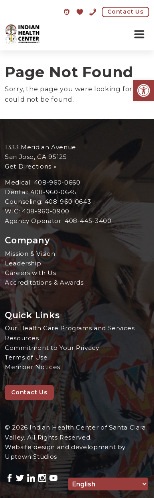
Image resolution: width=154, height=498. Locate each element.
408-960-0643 (68, 201)
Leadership (23, 263)
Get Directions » (30, 166)
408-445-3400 (88, 221)
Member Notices (32, 367)
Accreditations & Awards (44, 282)
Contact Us (125, 11)
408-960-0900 (45, 211)
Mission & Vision (30, 253)
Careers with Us (30, 273)
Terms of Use (26, 357)
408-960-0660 (57, 182)
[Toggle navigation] (139, 34)
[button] (143, 90)
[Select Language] (108, 484)
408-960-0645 (53, 192)
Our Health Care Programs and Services (70, 328)
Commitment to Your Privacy (52, 347)
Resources (22, 338)
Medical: (19, 182)
